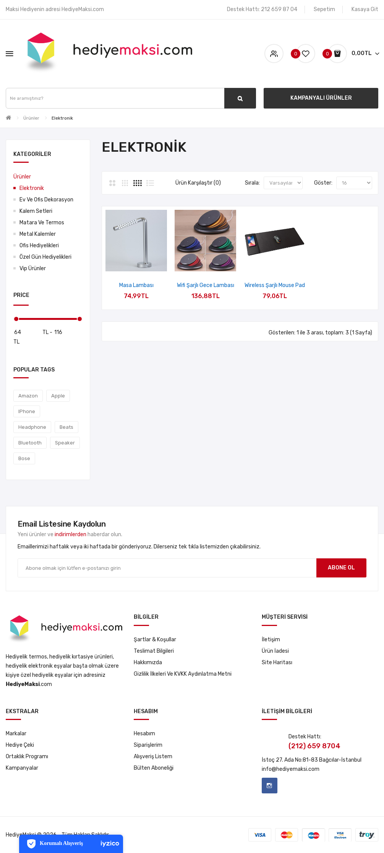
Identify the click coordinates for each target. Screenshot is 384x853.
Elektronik (62, 118)
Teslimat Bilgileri (154, 651)
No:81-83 (306, 760)
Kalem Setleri (35, 211)
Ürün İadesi (275, 651)
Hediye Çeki (20, 745)
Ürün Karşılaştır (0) (198, 183)
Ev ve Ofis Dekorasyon (46, 199)
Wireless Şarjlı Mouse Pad (275, 285)
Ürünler (31, 118)
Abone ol (341, 567)
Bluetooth (30, 443)
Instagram (269, 785)
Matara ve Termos (41, 222)
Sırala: (252, 183)
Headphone (32, 427)
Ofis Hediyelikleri (39, 245)
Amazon (28, 396)
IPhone (26, 411)
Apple (58, 396)
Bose (24, 458)
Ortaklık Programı (27, 756)
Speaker (65, 443)
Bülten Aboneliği (153, 768)
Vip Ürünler (32, 268)
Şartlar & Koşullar (155, 639)
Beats (66, 427)
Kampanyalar (22, 768)
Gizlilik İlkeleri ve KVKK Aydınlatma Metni (183, 674)
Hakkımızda (148, 662)
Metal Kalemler (37, 234)
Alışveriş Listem (153, 756)
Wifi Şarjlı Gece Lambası (205, 285)
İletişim (271, 639)
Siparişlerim (148, 745)
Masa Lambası (136, 285)
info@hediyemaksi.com (290, 769)
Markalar (16, 733)
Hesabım (144, 733)
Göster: (323, 183)
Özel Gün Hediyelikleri (45, 257)
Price (21, 295)
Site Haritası (277, 662)
